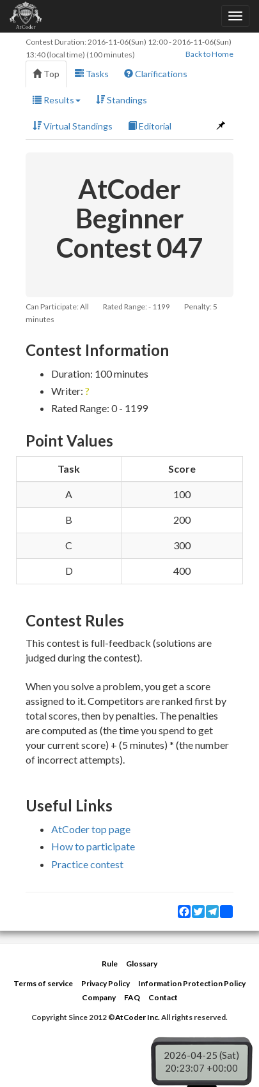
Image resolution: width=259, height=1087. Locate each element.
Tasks (92, 73)
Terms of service (43, 983)
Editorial (149, 126)
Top (46, 73)
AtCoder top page (90, 829)
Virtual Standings (73, 126)
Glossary (141, 963)
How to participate (93, 846)
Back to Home (209, 54)
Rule (110, 963)
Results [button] (57, 99)
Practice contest (87, 864)
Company (99, 997)
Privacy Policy (105, 983)
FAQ (132, 997)
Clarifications (155, 73)
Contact (163, 997)
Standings (121, 99)
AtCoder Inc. (137, 1017)
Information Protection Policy (192, 983)
